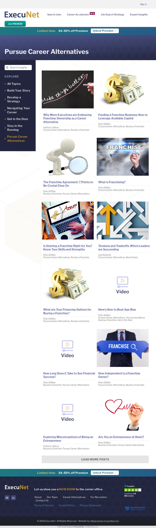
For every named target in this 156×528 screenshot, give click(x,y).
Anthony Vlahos (51, 127)
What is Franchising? (112, 182)
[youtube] (7, 497)
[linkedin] (13, 497)
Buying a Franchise (80, 129)
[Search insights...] (18, 67)
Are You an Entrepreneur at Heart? (121, 436)
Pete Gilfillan (104, 124)
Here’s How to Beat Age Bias (117, 309)
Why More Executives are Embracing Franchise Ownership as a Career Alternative (67, 118)
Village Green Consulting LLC (104, 521)
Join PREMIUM (15, 24)
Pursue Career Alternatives (56, 129)
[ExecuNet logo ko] (17, 485)
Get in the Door (125, 320)
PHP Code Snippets (66, 527)
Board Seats (132, 257)
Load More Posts (95, 459)
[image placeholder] (68, 71)
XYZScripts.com (91, 527)
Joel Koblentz (104, 254)
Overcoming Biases (135, 317)
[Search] (7, 67)
